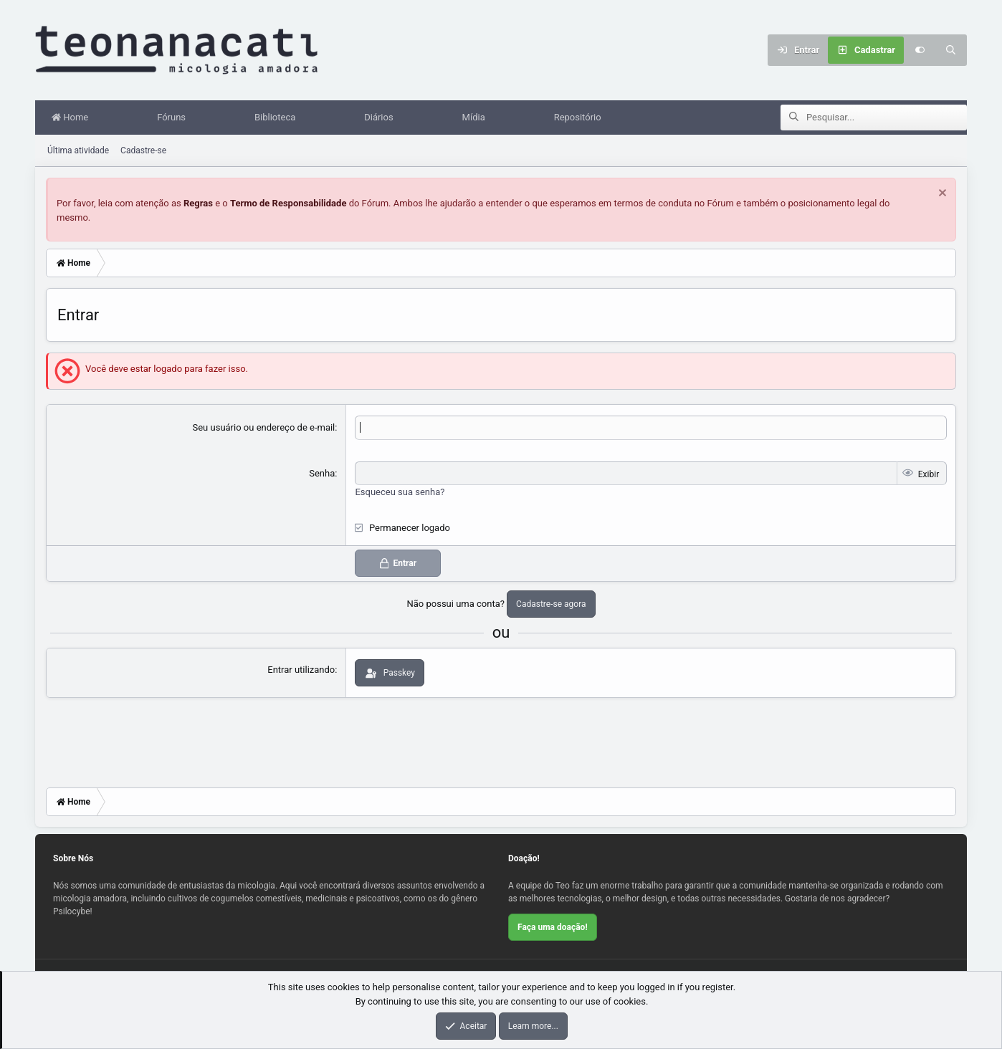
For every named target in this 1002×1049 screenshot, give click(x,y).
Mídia (477, 117)
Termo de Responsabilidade (288, 203)
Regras (198, 203)
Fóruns (175, 117)
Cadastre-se (143, 151)
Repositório (581, 117)
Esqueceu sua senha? (399, 492)
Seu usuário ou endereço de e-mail (264, 428)
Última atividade (78, 151)
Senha (322, 474)
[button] (116, 118)
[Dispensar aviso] (941, 195)
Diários (382, 117)
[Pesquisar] (951, 50)
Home (73, 117)
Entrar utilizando (301, 670)
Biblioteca (278, 117)
